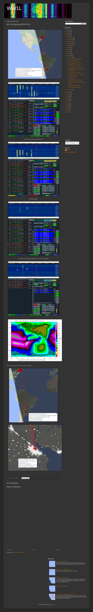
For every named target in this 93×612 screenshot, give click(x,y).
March (69, 55)
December (70, 37)
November (70, 39)
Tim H (68, 150)
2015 (68, 106)
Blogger (52, 604)
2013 (68, 110)
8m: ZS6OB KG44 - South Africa (75, 80)
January (70, 89)
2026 (68, 29)
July (69, 47)
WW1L (14, 8)
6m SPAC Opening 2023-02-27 (75, 59)
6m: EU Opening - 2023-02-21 (74, 63)
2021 (68, 94)
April (69, 53)
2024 (68, 33)
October (70, 41)
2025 (68, 31)
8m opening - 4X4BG (72, 76)
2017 (68, 102)
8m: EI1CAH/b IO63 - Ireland (74, 72)
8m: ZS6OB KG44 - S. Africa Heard (76, 74)
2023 (68, 35)
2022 (68, 92)
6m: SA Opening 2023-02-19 (74, 65)
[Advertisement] (33, 536)
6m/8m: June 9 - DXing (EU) (62, 577)
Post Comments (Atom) (18, 552)
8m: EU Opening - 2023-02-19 (74, 67)
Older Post (57, 550)
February (70, 57)
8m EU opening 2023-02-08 (74, 85)
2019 (68, 98)
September (70, 43)
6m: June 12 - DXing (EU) (61, 561)
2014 (68, 108)
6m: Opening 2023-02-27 (73, 61)
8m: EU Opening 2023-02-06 (74, 87)
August (69, 45)
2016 (68, 104)
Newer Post (9, 550)
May (69, 51)
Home (33, 550)
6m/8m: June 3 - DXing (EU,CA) (63, 569)
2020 (68, 96)
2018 (68, 100)
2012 (68, 112)
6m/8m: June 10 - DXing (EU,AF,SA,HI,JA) (65, 594)
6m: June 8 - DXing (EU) (61, 586)
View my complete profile (70, 152)
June (69, 49)
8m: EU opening (71, 78)
